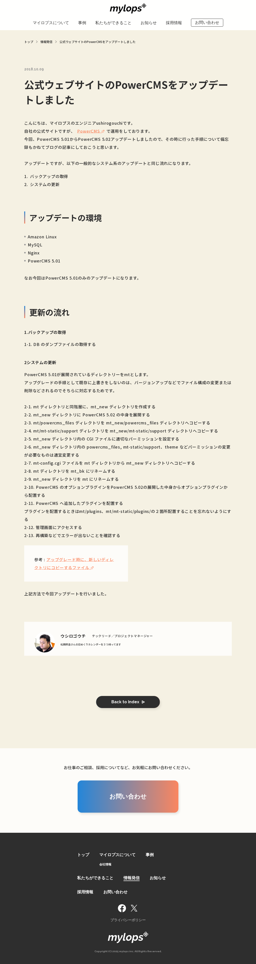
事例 (82, 22)
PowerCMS (88, 131)
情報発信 (131, 877)
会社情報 (105, 864)
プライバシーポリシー (128, 920)
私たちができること (113, 22)
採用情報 (174, 22)
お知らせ (149, 22)
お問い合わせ (207, 22)
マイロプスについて (51, 22)
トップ (83, 854)
